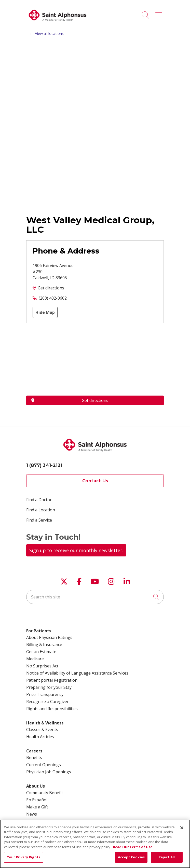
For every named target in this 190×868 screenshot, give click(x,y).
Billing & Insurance (44, 644)
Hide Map (45, 312)
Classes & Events (42, 729)
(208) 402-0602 (53, 298)
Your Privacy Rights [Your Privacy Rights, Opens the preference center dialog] (23, 857)
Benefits (34, 757)
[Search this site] (95, 597)
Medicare (35, 659)
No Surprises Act (42, 666)
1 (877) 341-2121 (44, 465)
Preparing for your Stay (49, 687)
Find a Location (40, 510)
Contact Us (95, 481)
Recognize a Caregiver (47, 701)
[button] (159, 13)
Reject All (167, 857)
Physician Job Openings (48, 772)
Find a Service (39, 520)
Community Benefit (44, 792)
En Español (36, 800)
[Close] (181, 827)
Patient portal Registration (51, 680)
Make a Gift (37, 807)
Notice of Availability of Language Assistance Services (77, 673)
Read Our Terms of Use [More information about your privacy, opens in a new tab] (132, 847)
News (31, 814)
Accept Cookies (131, 857)
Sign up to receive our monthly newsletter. (76, 550)
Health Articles (40, 736)
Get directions (51, 288)
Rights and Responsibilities (52, 708)
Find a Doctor (39, 499)
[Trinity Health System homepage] (57, 23)
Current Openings (43, 764)
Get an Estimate (41, 651)
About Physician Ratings (49, 637)
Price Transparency (44, 694)
